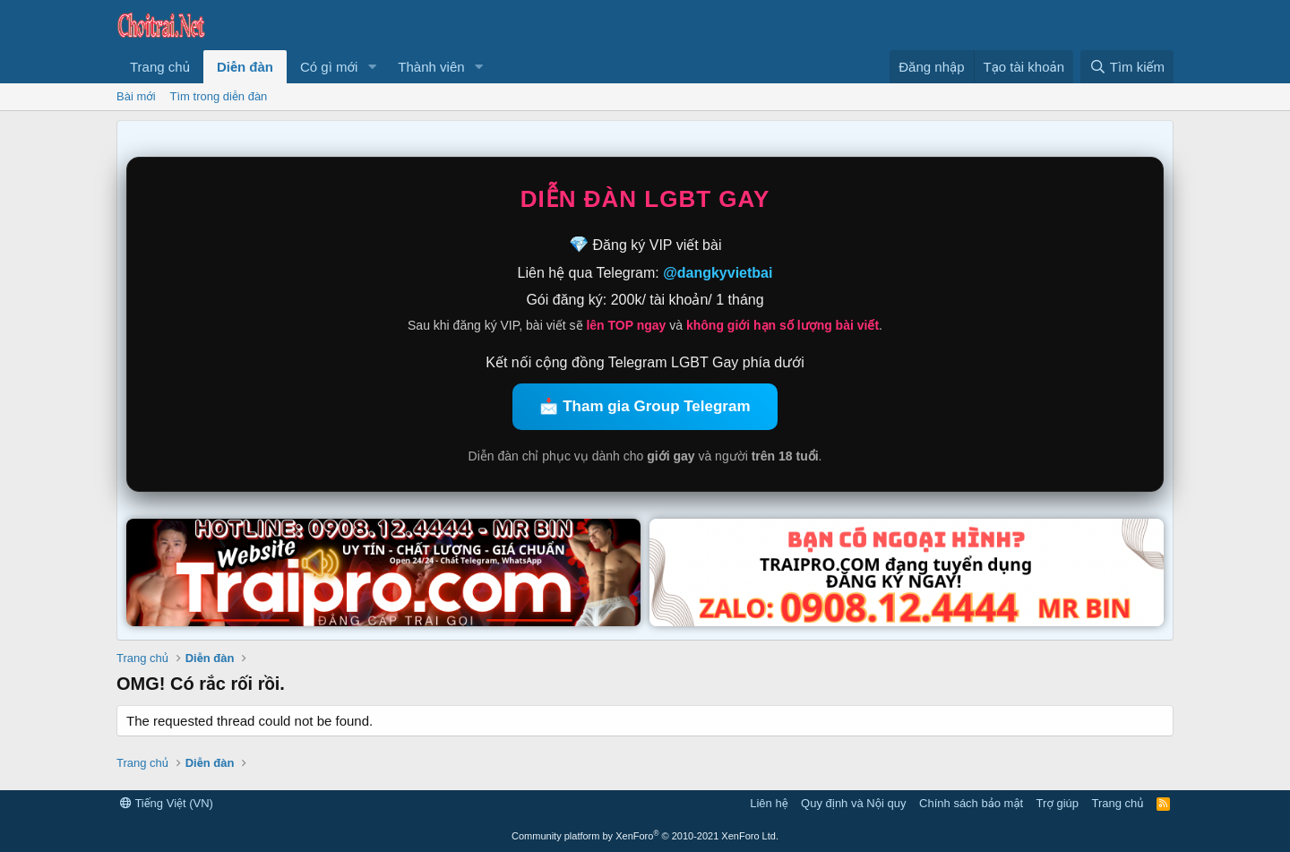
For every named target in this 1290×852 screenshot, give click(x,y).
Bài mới (136, 96)
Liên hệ (768, 803)
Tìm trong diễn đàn (219, 96)
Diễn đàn (245, 66)
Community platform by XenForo (645, 835)
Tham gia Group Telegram (656, 406)
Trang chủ (160, 66)
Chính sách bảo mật (971, 803)
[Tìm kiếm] (1127, 66)
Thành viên (431, 66)
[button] (371, 66)
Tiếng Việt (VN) (166, 803)
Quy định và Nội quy (854, 803)
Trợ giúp (1057, 803)
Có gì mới (328, 66)
